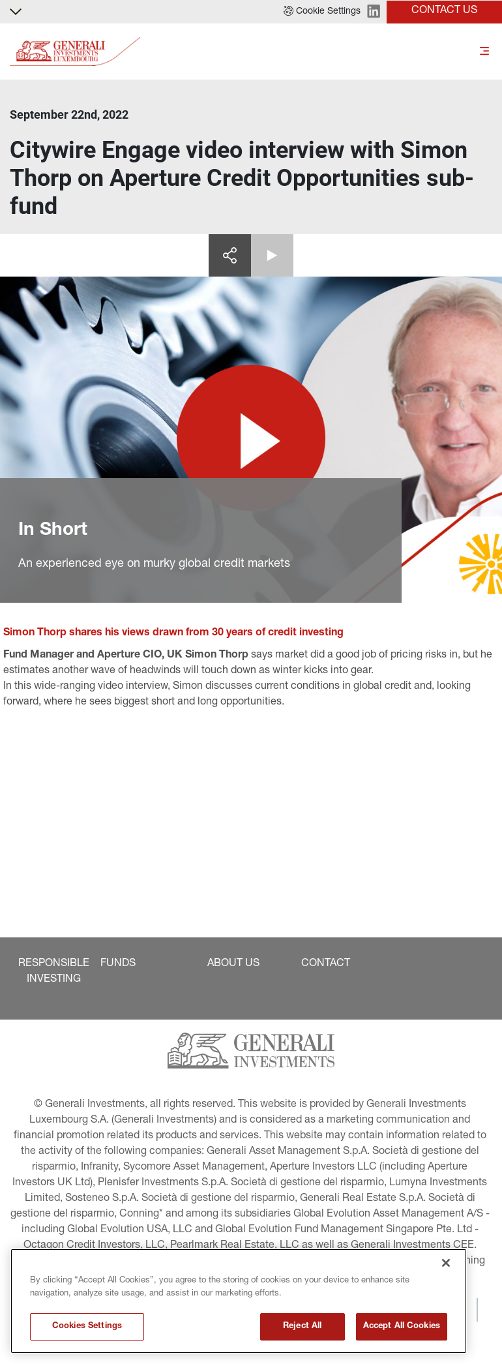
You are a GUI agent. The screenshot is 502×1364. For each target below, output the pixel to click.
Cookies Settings (87, 1326)
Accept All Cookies (401, 1326)
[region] (238, 1301)
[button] (322, 11)
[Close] (446, 1263)
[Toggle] (484, 52)
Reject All (302, 1326)
